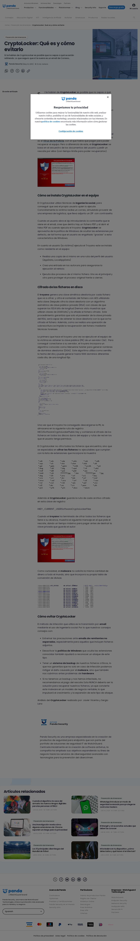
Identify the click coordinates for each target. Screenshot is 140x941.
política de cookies (51, 121)
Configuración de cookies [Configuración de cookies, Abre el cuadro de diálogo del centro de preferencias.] (71, 131)
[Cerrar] (108, 97)
